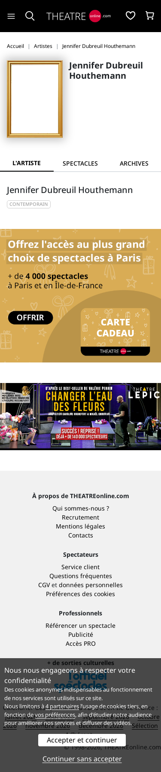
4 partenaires (62, 706)
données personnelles (91, 585)
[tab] (80, 163)
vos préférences (55, 715)
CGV (44, 585)
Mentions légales (80, 526)
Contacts (80, 535)
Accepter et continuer (82, 740)
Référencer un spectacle (80, 625)
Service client (80, 567)
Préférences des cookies (80, 594)
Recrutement (80, 517)
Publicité (80, 634)
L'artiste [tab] (26, 163)
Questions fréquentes (80, 576)
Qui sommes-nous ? (80, 508)
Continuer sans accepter (82, 758)
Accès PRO (81, 643)
